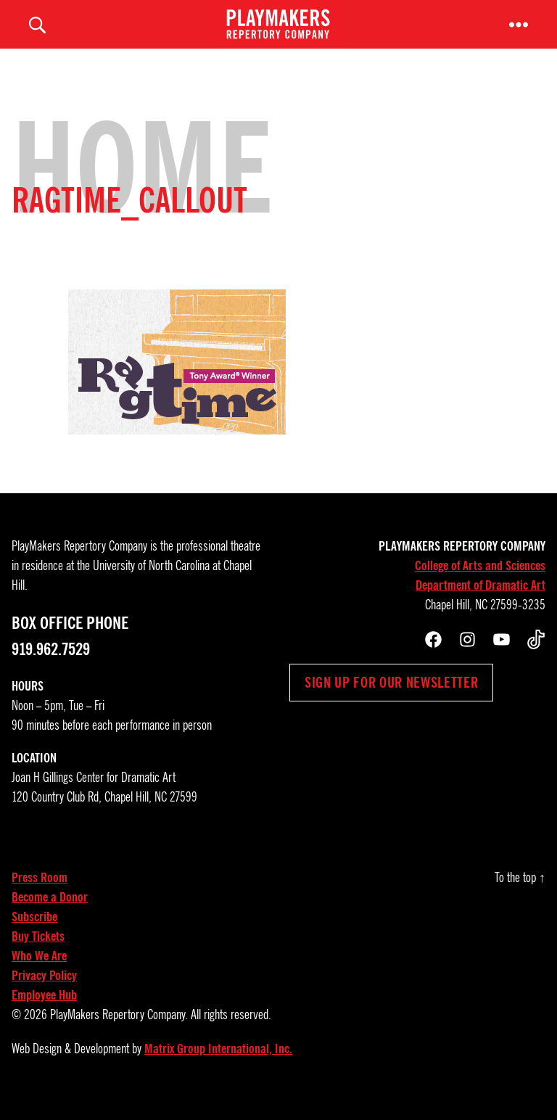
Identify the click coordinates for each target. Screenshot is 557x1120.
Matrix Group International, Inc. (218, 1065)
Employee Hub (44, 1012)
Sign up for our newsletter (391, 699)
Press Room (39, 894)
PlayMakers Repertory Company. (119, 1031)
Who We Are (39, 972)
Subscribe (34, 933)
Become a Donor (50, 914)
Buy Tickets (38, 953)
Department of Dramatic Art (480, 602)
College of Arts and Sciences (480, 582)
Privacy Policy (44, 992)
